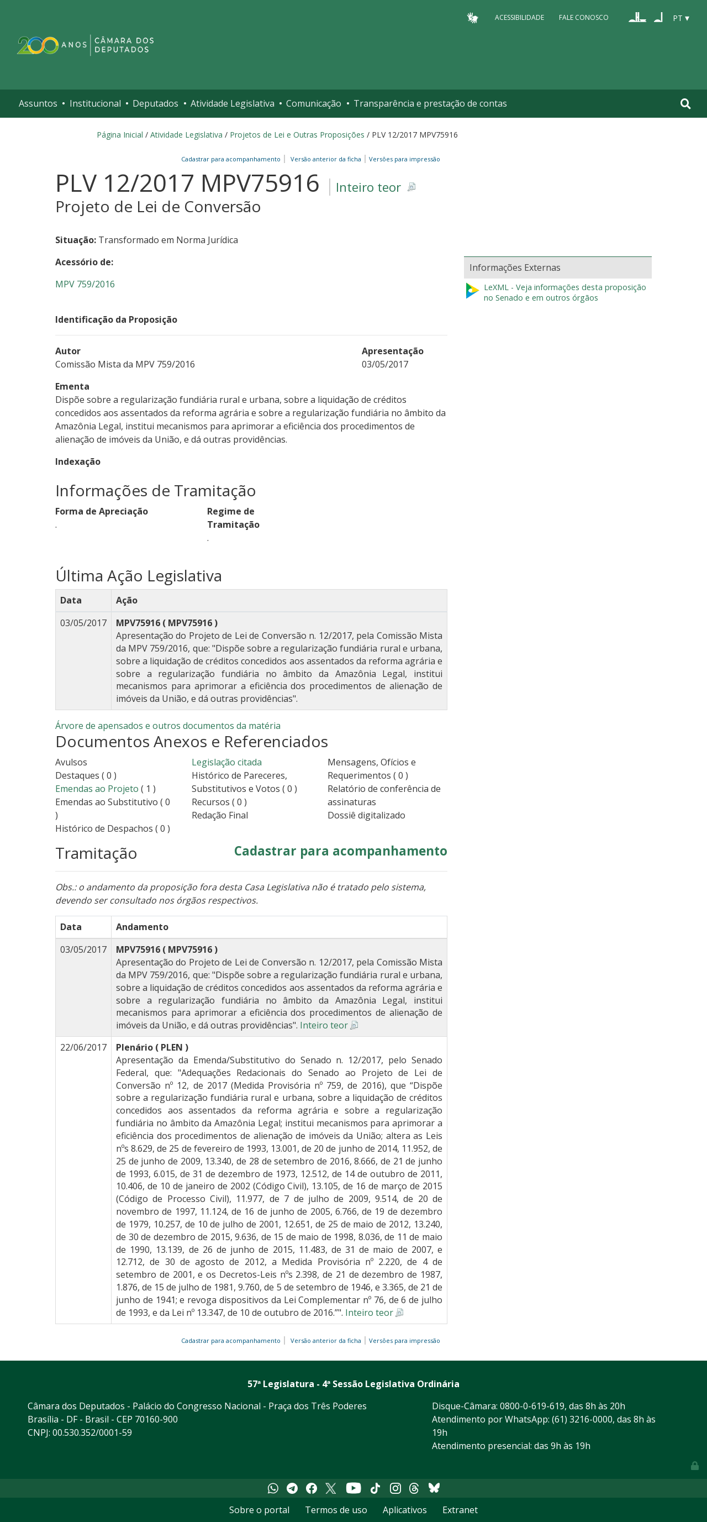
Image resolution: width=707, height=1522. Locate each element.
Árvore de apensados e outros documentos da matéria (168, 726)
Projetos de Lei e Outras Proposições (297, 134)
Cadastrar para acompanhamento (232, 159)
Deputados (155, 103)
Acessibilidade (519, 17)
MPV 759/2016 (85, 284)
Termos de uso (336, 1510)
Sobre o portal (259, 1510)
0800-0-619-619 (532, 1406)
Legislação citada (227, 762)
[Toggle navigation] (685, 104)
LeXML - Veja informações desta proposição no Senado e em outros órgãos (555, 292)
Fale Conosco (584, 17)
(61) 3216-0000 (582, 1419)
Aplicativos (405, 1510)
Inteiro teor (368, 187)
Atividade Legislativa (233, 103)
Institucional (95, 103)
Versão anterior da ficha (326, 159)
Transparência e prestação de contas (430, 103)
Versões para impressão (403, 159)
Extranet (460, 1510)
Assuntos (38, 103)
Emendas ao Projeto (97, 789)
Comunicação (313, 103)
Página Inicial (120, 134)
